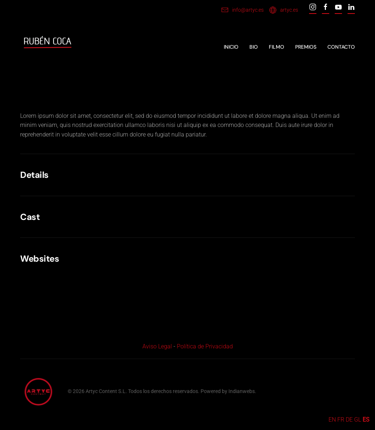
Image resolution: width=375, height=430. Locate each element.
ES (366, 419)
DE (349, 419)
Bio (253, 47)
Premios (305, 47)
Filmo (276, 47)
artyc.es (283, 10)
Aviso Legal (156, 346)
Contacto (341, 47)
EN (332, 419)
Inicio (231, 47)
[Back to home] (47, 47)
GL (357, 419)
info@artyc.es (242, 10)
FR (340, 419)
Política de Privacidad (204, 346)
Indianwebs (241, 391)
